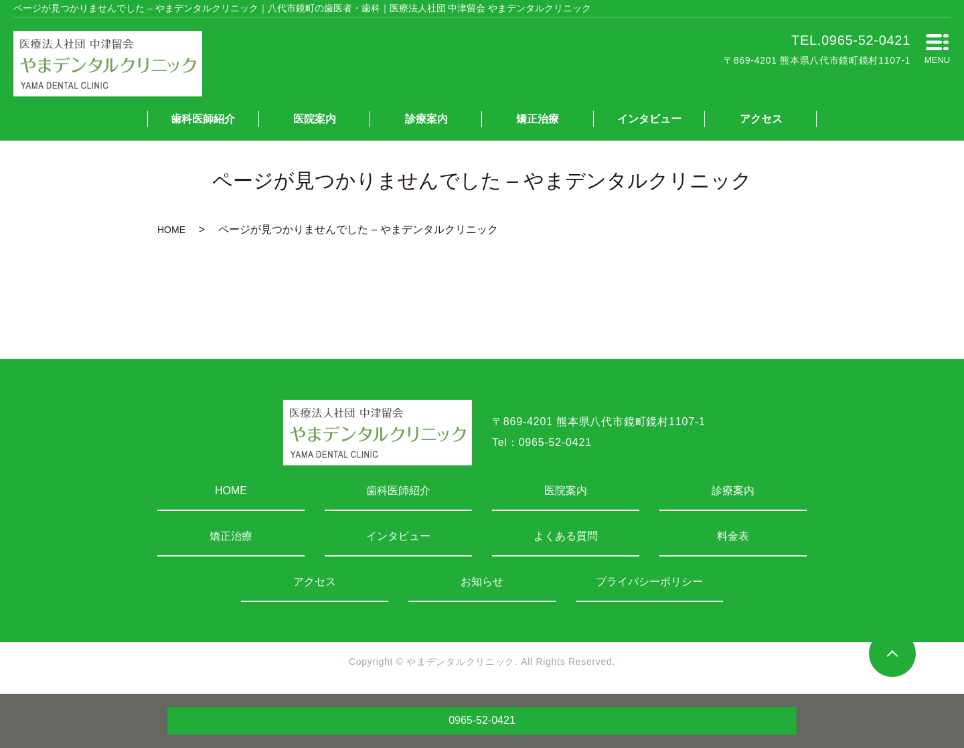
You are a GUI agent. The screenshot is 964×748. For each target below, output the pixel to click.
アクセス (761, 119)
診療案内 (426, 119)
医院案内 (314, 119)
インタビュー (649, 119)
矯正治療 (537, 119)
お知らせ (482, 581)
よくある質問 (566, 536)
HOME (171, 229)
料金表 (733, 536)
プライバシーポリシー (649, 581)
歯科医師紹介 (203, 119)
